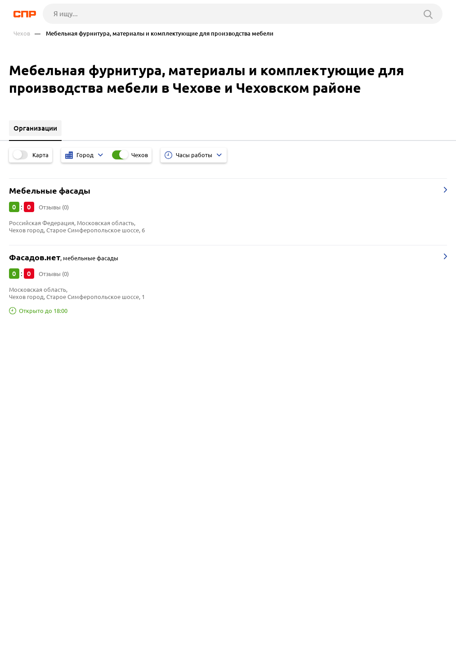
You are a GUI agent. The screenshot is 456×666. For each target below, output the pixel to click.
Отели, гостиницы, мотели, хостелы (69, 490)
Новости (87, 632)
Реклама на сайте (151, 632)
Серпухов (27, 426)
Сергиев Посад (35, 415)
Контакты (216, 632)
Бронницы (28, 381)
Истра (21, 403)
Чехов (21, 33)
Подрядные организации (52, 501)
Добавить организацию (68, 657)
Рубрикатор (32, 632)
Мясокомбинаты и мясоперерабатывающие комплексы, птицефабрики (126, 468)
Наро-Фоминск (36, 392)
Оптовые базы (35, 479)
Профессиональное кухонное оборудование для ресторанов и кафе (120, 513)
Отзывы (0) (54, 207)
